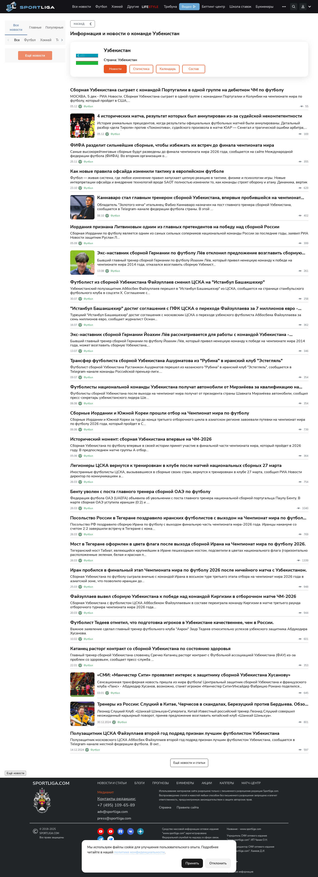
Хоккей (117, 6)
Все (17, 40)
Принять (192, 863)
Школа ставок (240, 6)
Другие (133, 6)
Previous (8, 40)
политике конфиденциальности (139, 852)
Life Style (150, 6)
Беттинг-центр (213, 6)
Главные (35, 27)
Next (62, 40)
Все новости (81, 6)
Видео (186, 6)
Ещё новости (35, 55)
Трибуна (170, 6)
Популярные (54, 27)
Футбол (101, 6)
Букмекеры (264, 6)
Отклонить (218, 863)
